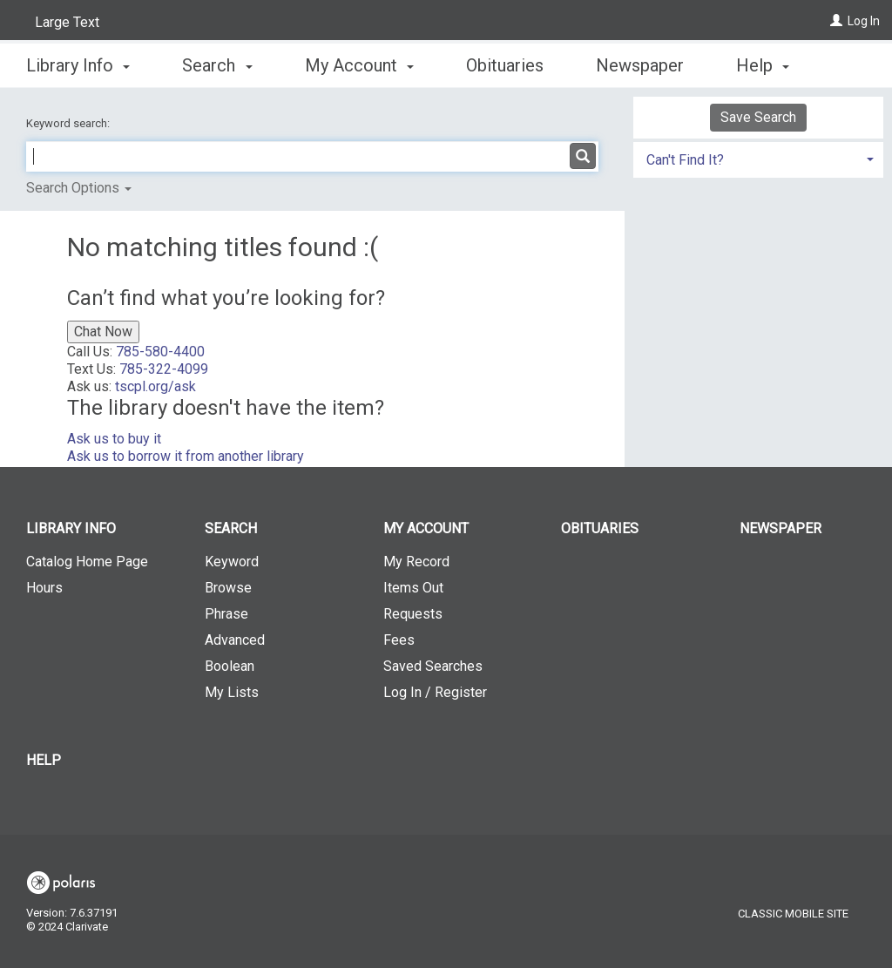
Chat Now (103, 331)
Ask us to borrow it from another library (185, 456)
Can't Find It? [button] (685, 160)
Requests (413, 614)
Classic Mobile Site (793, 913)
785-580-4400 (160, 351)
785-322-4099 (163, 369)
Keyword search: (69, 123)
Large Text (67, 22)
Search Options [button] (79, 187)
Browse (228, 587)
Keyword (232, 561)
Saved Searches (433, 666)
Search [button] (217, 62)
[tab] (758, 158)
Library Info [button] (78, 62)
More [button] (770, 65)
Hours (44, 587)
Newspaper (640, 62)
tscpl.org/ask (155, 386)
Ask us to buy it (114, 438)
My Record (416, 561)
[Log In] (836, 21)
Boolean (229, 666)
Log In (864, 21)
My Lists (232, 692)
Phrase (226, 614)
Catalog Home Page (87, 561)
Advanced (235, 640)
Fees (399, 640)
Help (43, 760)
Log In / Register (435, 692)
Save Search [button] (758, 117)
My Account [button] (359, 62)
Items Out (413, 587)
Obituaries (505, 62)
